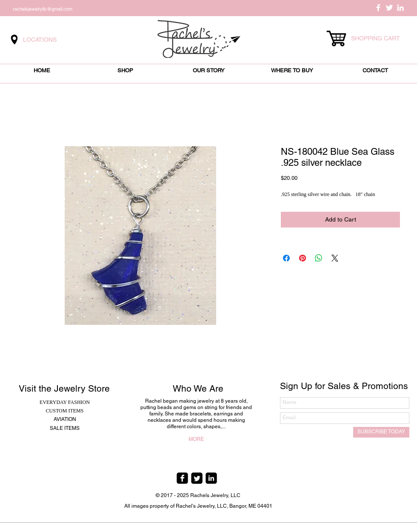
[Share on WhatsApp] (319, 258)
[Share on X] (335, 258)
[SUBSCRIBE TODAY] (381, 432)
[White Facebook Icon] (378, 7)
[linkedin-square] (211, 478)
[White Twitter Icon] (389, 7)
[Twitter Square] (197, 478)
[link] (379, 38)
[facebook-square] (182, 478)
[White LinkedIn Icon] (400, 7)
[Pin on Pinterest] (302, 258)
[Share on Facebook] (286, 258)
